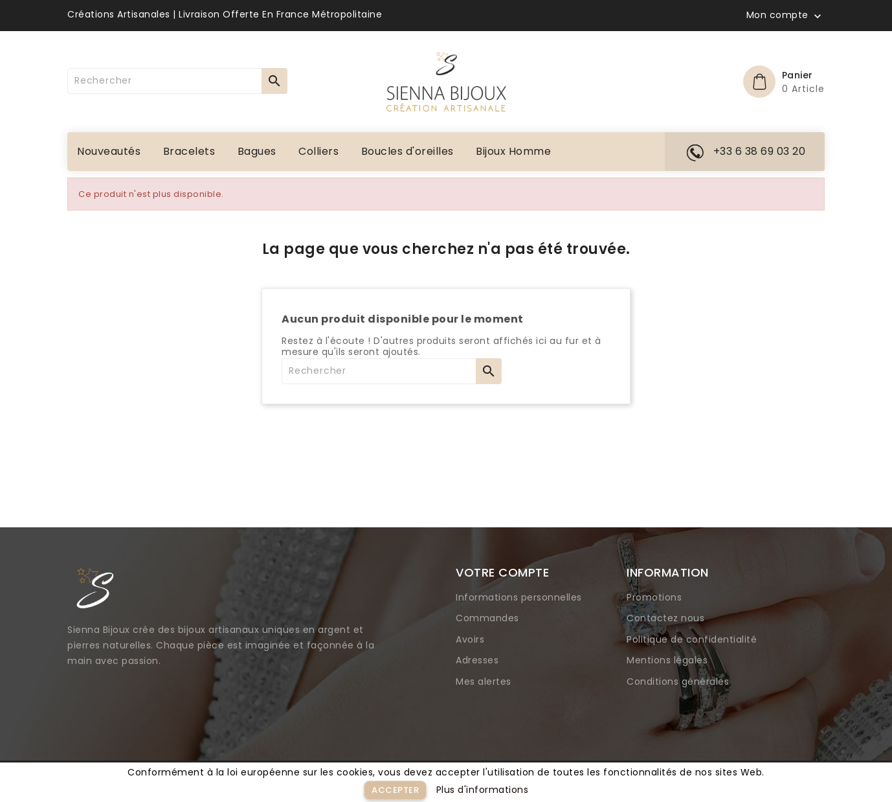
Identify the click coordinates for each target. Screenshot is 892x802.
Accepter (395, 790)
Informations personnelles (519, 597)
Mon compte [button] (777, 15)
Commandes (487, 618)
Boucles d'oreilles (407, 151)
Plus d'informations (482, 789)
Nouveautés (108, 151)
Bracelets (189, 151)
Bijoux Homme (513, 151)
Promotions (654, 597)
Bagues (257, 151)
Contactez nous (665, 618)
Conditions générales (678, 681)
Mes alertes (483, 681)
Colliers (318, 151)
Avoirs (470, 639)
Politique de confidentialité (692, 639)
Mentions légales (667, 660)
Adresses (477, 660)
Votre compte (502, 572)
